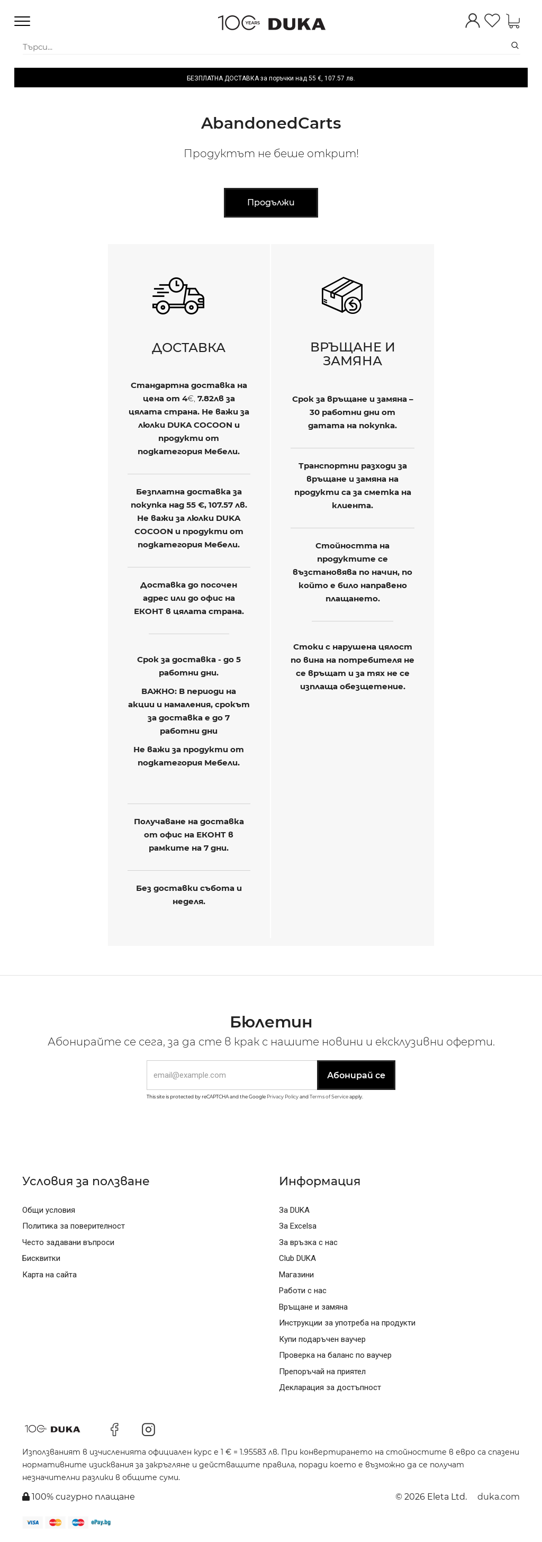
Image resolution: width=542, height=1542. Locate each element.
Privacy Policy (283, 1096)
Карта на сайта (49, 1274)
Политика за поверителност (73, 1226)
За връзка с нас (308, 1242)
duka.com (498, 1497)
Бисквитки (41, 1258)
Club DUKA (297, 1258)
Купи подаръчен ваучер (322, 1339)
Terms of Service (329, 1096)
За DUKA (294, 1210)
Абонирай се (356, 1075)
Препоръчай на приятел (322, 1371)
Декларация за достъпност (330, 1387)
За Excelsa (298, 1226)
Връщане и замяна (313, 1307)
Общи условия (48, 1210)
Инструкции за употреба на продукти (347, 1323)
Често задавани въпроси (68, 1242)
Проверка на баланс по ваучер (335, 1355)
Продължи (271, 202)
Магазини (296, 1274)
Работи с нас (303, 1290)
